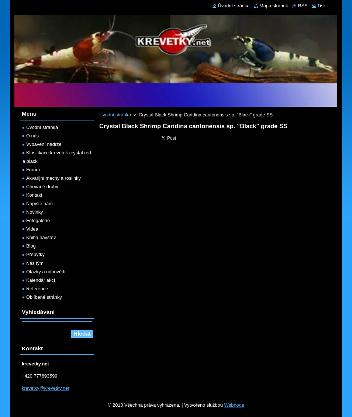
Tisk (321, 5)
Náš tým (35, 263)
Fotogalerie (38, 220)
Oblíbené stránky (44, 297)
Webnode (234, 405)
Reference (37, 288)
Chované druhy (42, 186)
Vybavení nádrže (44, 144)
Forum (33, 169)
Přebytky (35, 254)
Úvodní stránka (115, 115)
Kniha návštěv (41, 237)
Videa (32, 229)
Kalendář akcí (40, 280)
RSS (302, 5)
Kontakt (34, 195)
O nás (32, 136)
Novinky (34, 212)
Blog (31, 246)
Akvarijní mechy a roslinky (53, 178)
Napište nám (39, 203)
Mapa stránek (273, 5)
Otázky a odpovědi (45, 271)
